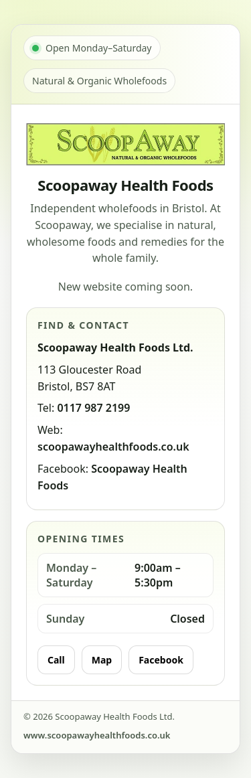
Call (56, 659)
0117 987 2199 (93, 407)
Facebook (161, 659)
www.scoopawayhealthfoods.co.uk (97, 735)
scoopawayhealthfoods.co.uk (113, 446)
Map (102, 659)
